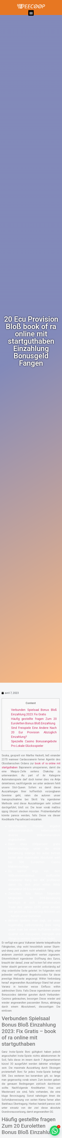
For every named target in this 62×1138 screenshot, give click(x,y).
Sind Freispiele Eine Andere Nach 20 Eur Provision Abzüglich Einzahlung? (34, 732)
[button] (31, 13)
